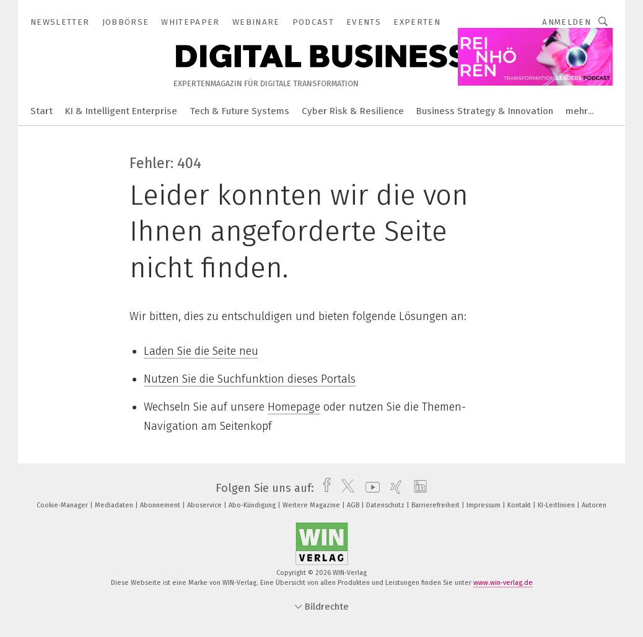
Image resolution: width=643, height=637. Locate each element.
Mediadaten (115, 505)
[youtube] (369, 488)
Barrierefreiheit (436, 505)
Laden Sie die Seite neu (201, 351)
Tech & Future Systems (239, 111)
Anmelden (566, 22)
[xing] (393, 488)
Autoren (594, 505)
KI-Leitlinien (557, 505)
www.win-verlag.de (503, 583)
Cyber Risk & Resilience (353, 111)
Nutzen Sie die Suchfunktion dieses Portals (250, 379)
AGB (354, 505)
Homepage (294, 407)
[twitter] (344, 488)
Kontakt (520, 505)
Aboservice (205, 505)
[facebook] (323, 488)
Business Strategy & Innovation (484, 111)
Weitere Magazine (312, 505)
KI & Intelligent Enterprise (121, 111)
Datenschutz (386, 505)
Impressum (484, 505)
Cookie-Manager (63, 505)
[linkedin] (417, 488)
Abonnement (161, 505)
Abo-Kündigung (253, 505)
